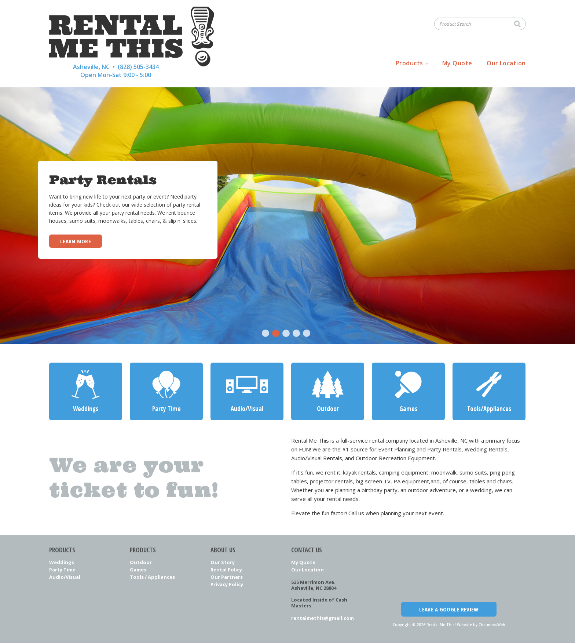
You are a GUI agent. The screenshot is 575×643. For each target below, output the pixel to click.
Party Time (62, 569)
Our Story (222, 562)
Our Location (506, 63)
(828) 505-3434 (138, 67)
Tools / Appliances (152, 577)
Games (138, 569)
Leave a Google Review (448, 609)
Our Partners (226, 577)
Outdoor (141, 562)
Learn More (75, 241)
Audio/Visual (64, 577)
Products (409, 63)
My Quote (457, 63)
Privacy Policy (226, 584)
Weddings (61, 562)
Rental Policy (226, 569)
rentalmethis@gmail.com (322, 618)
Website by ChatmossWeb (481, 624)
